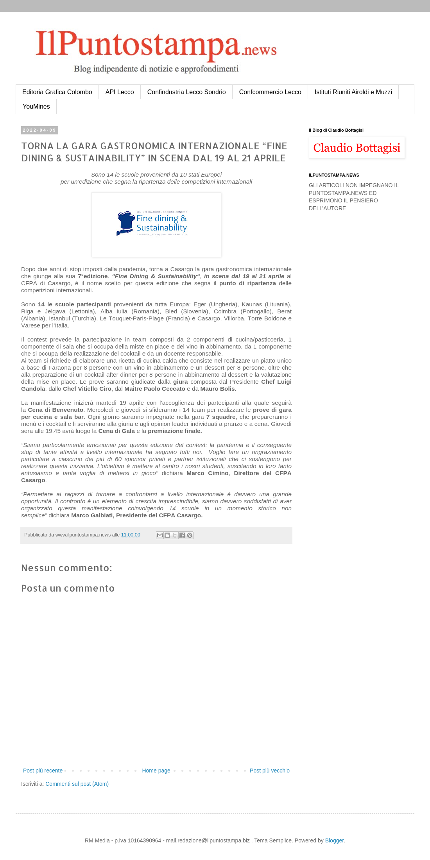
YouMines (36, 106)
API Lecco (120, 92)
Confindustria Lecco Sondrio (186, 92)
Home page (156, 770)
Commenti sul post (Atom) (77, 784)
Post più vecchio (270, 770)
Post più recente (43, 770)
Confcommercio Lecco (270, 92)
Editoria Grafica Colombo (57, 92)
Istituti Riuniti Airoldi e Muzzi (353, 92)
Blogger (334, 840)
